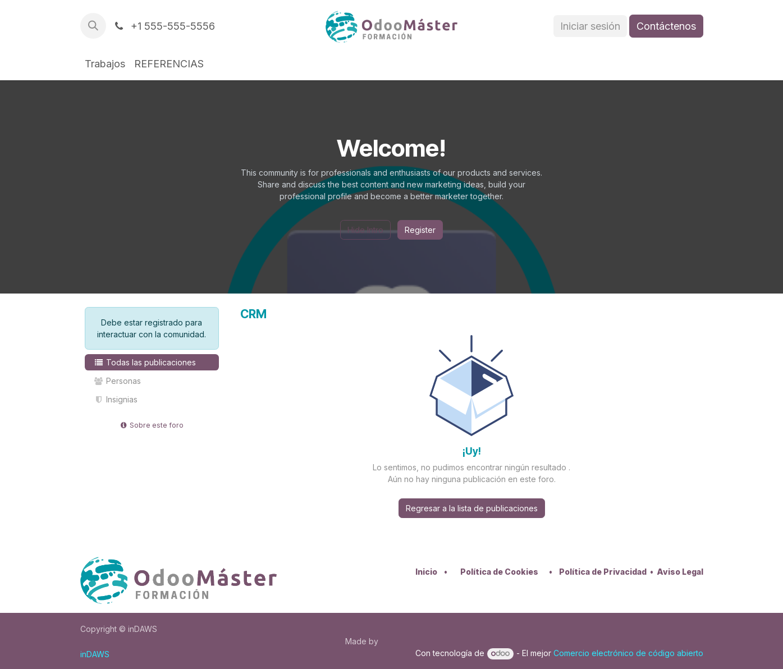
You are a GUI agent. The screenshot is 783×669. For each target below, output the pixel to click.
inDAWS (94, 654)
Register (420, 230)
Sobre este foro (152, 425)
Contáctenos (666, 26)
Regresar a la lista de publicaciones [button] (472, 508)
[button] (93, 26)
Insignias (116, 399)
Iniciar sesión (590, 26)
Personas (117, 381)
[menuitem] (105, 64)
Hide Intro (365, 230)
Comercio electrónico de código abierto (628, 653)
